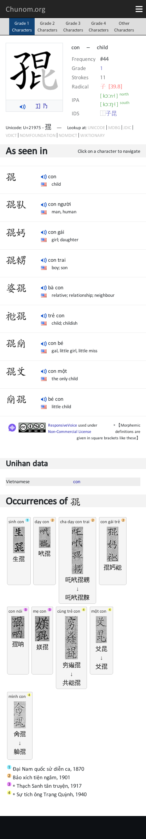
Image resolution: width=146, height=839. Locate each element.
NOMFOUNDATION (38, 135)
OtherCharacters (124, 26)
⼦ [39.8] (111, 86)
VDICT (11, 135)
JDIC (127, 127)
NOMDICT (68, 135)
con (76, 481)
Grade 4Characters (99, 26)
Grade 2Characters (47, 26)
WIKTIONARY (92, 135)
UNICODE (96, 127)
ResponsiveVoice (62, 425)
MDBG (114, 127)
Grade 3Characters (73, 26)
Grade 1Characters (22, 26)
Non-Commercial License (69, 431)
